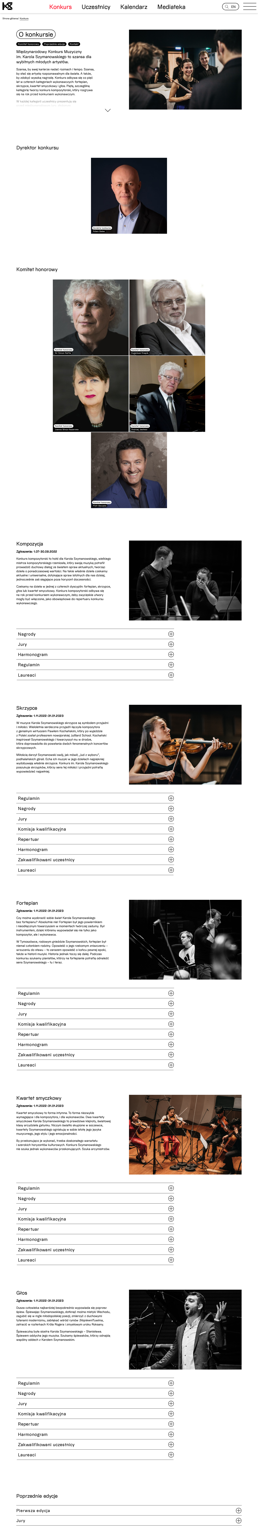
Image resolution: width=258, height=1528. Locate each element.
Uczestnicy (96, 6)
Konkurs (60, 6)
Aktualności (8, 1511)
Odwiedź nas (9, 1514)
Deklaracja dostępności (78, 1514)
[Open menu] (249, 7)
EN (233, 7)
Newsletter (224, 1506)
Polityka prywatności (77, 1511)
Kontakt (74, 57)
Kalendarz (133, 6)
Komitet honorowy (28, 57)
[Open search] (227, 6)
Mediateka (171, 6)
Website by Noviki (10, 1525)
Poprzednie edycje (54, 57)
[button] (231, 1396)
